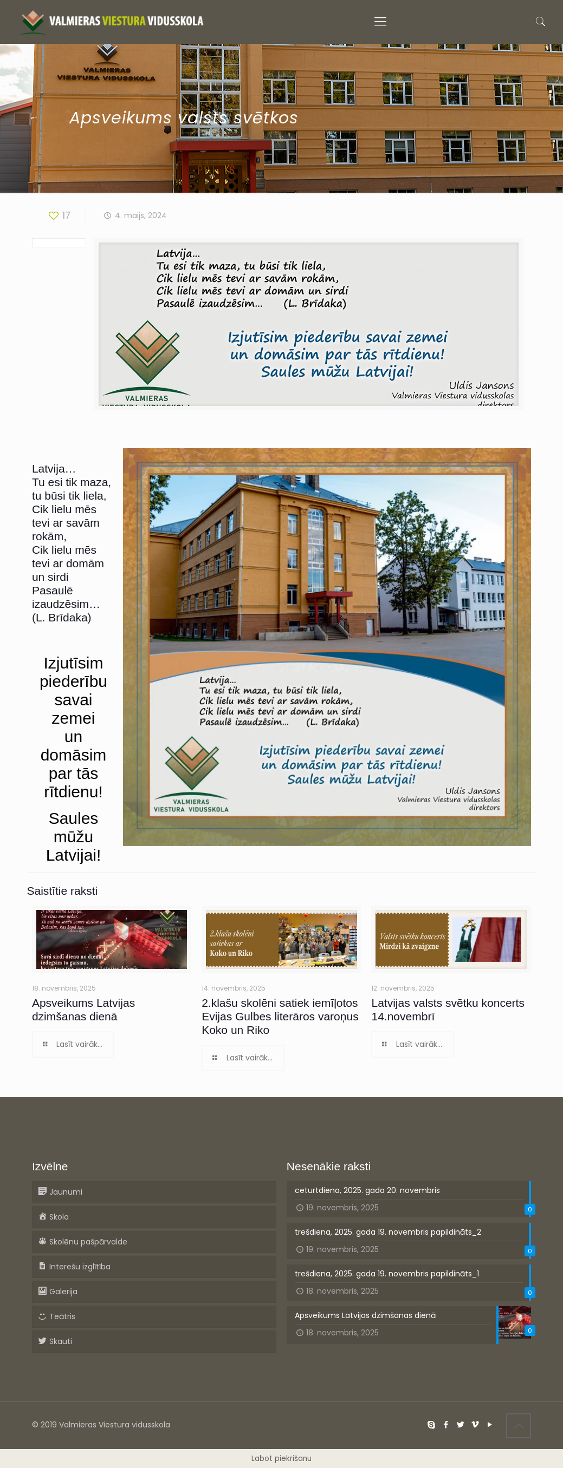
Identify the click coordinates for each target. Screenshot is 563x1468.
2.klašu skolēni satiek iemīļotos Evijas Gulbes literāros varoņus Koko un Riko (280, 1016)
